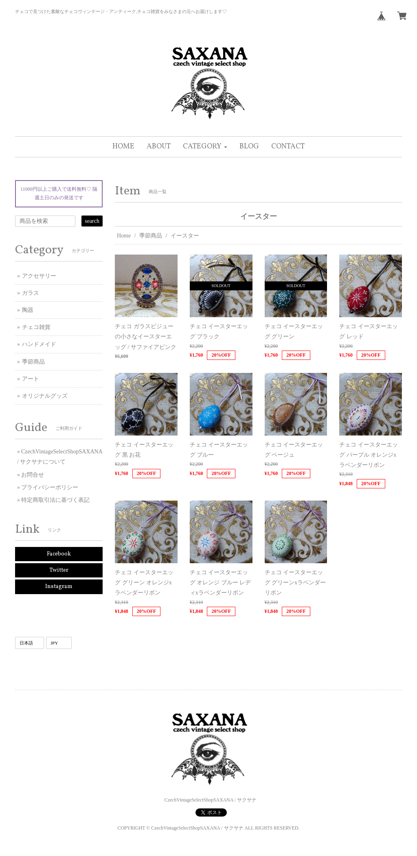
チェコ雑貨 (36, 327)
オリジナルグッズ (45, 396)
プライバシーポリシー (49, 487)
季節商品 (150, 236)
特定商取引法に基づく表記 (55, 500)
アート (30, 379)
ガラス (30, 293)
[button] (205, 147)
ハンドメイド (39, 344)
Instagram (58, 586)
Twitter (58, 570)
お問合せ (32, 475)
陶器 (27, 310)
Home (124, 236)
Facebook (59, 554)
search (92, 221)
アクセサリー (39, 276)
